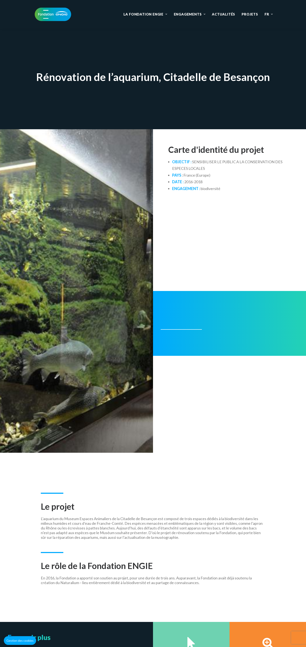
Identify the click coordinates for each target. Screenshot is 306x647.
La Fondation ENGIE (145, 14)
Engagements (189, 14)
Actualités (223, 14)
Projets (250, 14)
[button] (20, 640)
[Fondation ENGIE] (53, 14)
